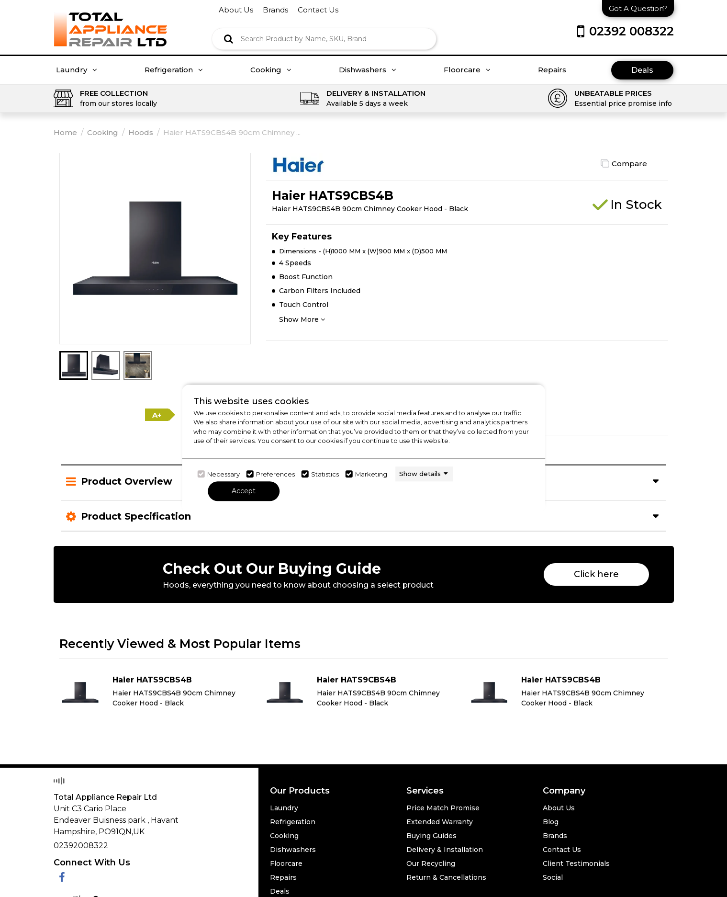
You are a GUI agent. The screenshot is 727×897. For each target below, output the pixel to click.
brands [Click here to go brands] (275, 9)
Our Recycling (430, 863)
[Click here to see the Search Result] (228, 38)
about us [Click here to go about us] (236, 9)
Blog (551, 822)
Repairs (552, 70)
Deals (642, 70)
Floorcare (467, 70)
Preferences (275, 474)
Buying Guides (431, 835)
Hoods (140, 132)
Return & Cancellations (446, 877)
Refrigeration (174, 70)
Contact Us (562, 849)
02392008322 (81, 845)
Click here (596, 574)
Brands (555, 835)
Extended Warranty (439, 822)
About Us (559, 808)
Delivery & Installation (444, 849)
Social (553, 877)
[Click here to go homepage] (111, 22)
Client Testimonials (576, 863)
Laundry (76, 70)
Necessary (223, 474)
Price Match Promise (443, 808)
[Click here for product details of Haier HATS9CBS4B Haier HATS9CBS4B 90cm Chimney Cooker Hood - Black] (159, 692)
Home (65, 132)
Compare (629, 163)
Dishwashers (367, 70)
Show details (420, 473)
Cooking (270, 70)
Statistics (325, 474)
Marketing (371, 474)
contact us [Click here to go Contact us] (318, 9)
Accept (244, 491)
